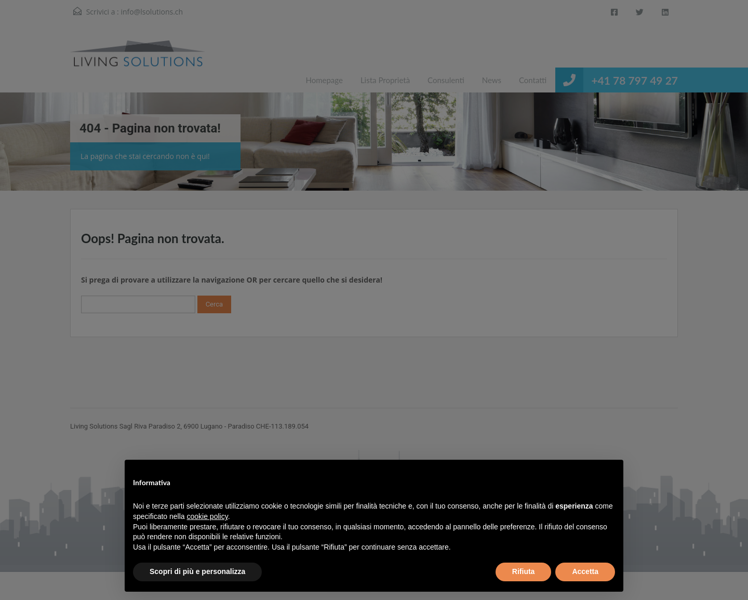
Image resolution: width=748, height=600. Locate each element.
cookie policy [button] (207, 516)
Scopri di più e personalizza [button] (197, 571)
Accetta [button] (585, 571)
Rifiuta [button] (523, 571)
